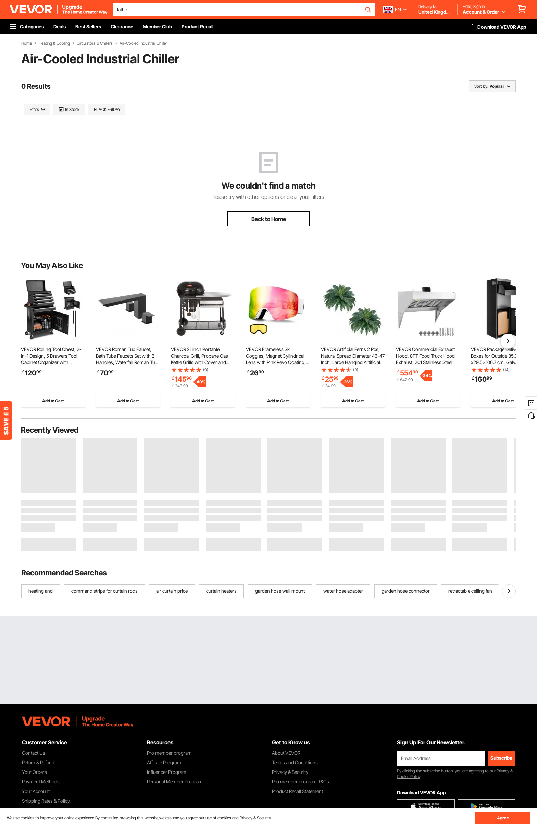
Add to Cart (53, 401)
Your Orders (34, 772)
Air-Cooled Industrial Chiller (143, 43)
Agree (503, 817)
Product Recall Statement (297, 791)
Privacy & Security (290, 772)
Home (26, 43)
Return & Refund (38, 762)
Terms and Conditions (295, 762)
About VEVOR (286, 753)
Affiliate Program (164, 762)
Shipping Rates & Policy (46, 801)
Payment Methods (41, 781)
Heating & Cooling (54, 43)
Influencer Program (166, 772)
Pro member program (169, 753)
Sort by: (481, 86)
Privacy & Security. (256, 817)
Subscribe (501, 758)
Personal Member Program (175, 781)
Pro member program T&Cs (300, 781)
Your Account (36, 791)
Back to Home (268, 219)
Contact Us (33, 753)
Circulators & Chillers (95, 43)
